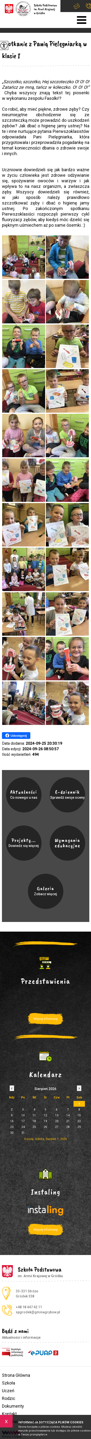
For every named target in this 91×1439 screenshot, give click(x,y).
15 (79, 1115)
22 (79, 1121)
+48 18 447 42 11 (88, 6)
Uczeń (8, 1390)
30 (12, 1132)
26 (45, 1127)
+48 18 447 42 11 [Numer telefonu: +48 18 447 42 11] (29, 1307)
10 (23, 1115)
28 (68, 1127)
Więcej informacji (45, 1019)
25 (34, 1127)
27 (56, 1127)
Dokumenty (13, 1406)
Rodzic (8, 1398)
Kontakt (9, 1413)
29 (79, 1127)
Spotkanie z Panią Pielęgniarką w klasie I (44, 49)
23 (12, 1127)
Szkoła (8, 1382)
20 (56, 1121)
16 (12, 1121)
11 (34, 1115)
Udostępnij (16, 735)
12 (45, 1115)
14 (68, 1115)
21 (68, 1121)
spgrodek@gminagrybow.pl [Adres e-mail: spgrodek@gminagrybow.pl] (38, 1312)
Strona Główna (16, 1375)
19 (45, 1121)
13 (56, 1115)
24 (23, 1127)
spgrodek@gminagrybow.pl (77, 6)
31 (23, 1132)
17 (23, 1121)
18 (34, 1121)
